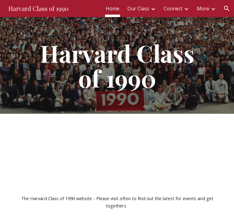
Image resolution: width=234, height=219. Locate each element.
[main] (117, 65)
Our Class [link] (138, 8)
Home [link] (112, 8)
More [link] (203, 8)
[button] (226, 8)
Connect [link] (173, 8)
